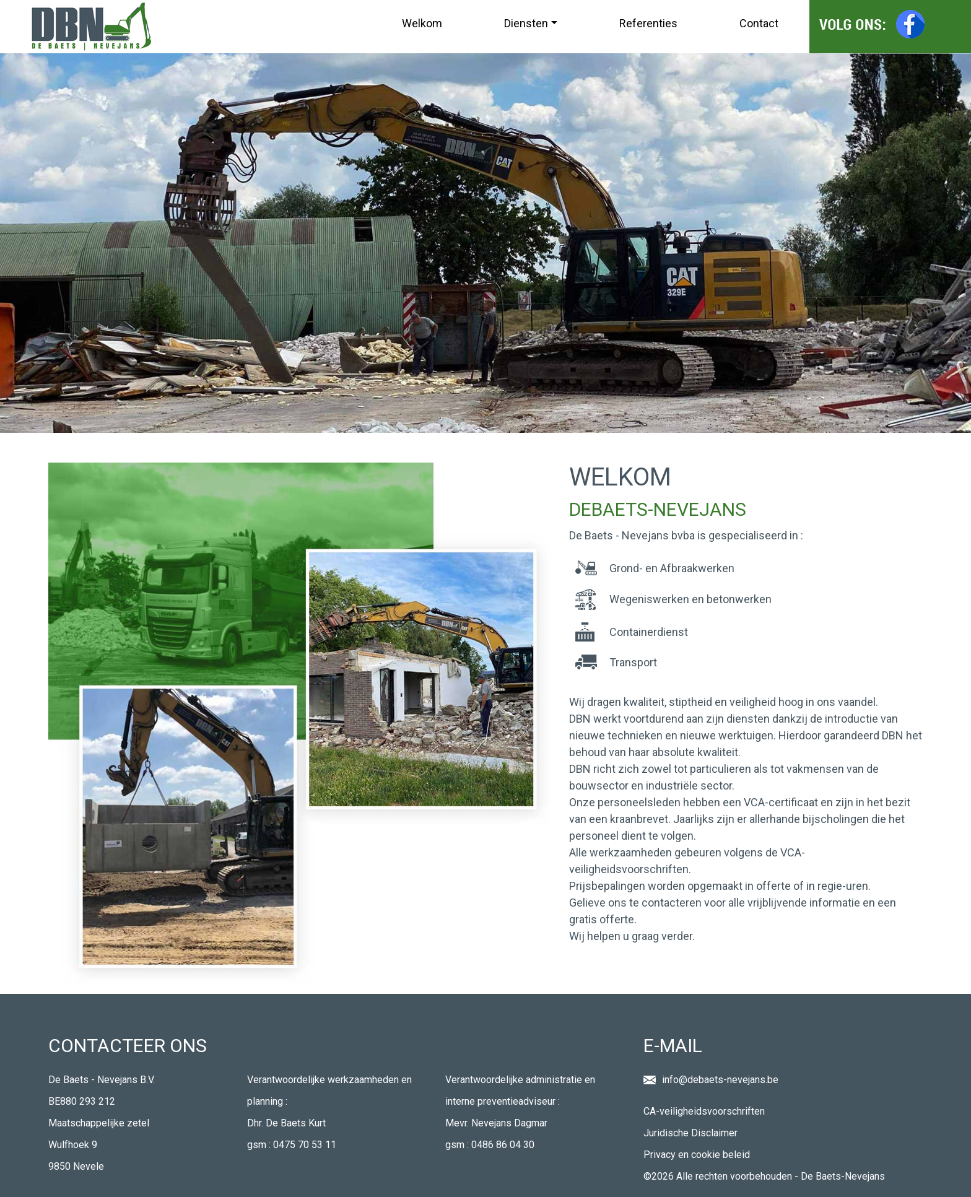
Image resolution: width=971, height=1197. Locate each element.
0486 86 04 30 (502, 1145)
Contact (758, 23)
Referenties (648, 23)
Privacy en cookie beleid (696, 1154)
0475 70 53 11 (304, 1145)
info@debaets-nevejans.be (720, 1080)
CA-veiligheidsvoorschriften (704, 1111)
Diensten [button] (526, 23)
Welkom (422, 23)
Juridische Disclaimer (690, 1133)
